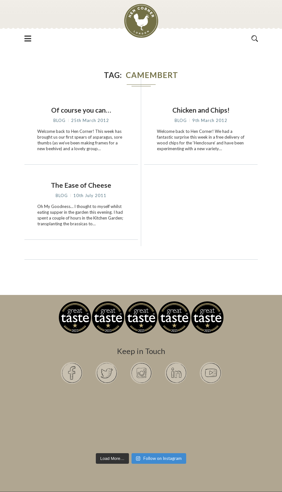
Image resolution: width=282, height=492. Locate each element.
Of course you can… (81, 110)
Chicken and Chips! (201, 110)
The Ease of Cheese (81, 185)
